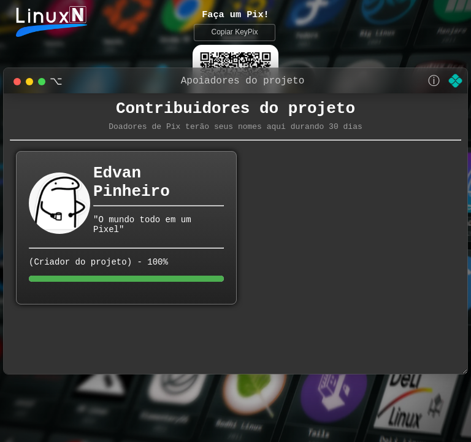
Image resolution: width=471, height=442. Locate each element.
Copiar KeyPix (234, 33)
